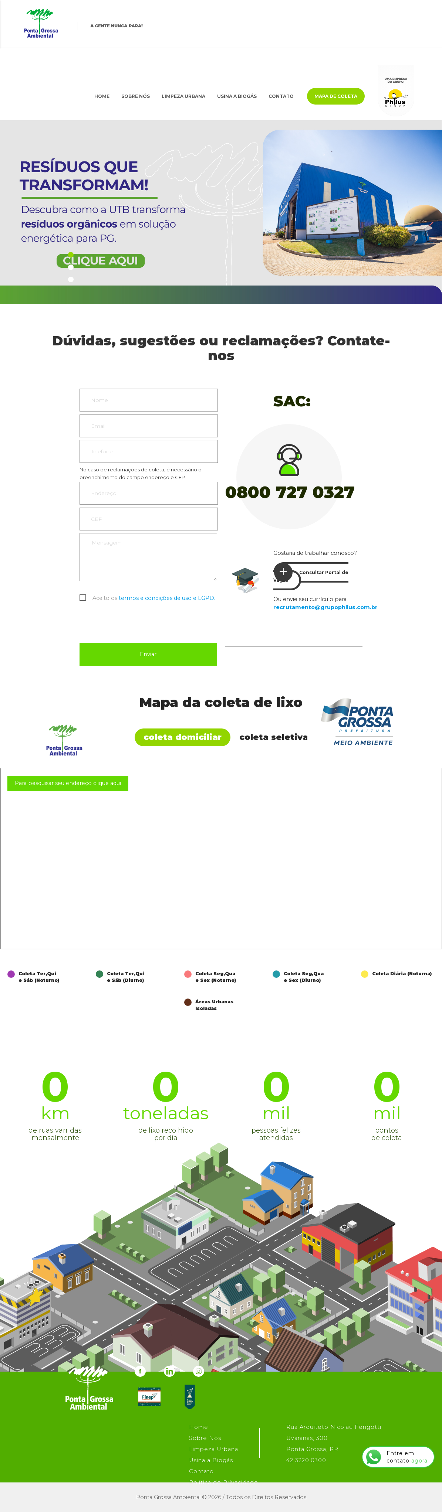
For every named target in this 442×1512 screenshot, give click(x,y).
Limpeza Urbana (183, 96)
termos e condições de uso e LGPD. (167, 598)
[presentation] (136, 624)
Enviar (148, 654)
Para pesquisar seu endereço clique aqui (68, 783)
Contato (281, 96)
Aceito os (153, 598)
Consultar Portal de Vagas (310, 573)
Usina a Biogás (237, 96)
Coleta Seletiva (273, 737)
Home (101, 96)
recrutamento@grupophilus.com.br (325, 607)
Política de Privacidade (223, 1482)
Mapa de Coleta (335, 96)
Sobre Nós (135, 96)
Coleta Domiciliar (183, 737)
